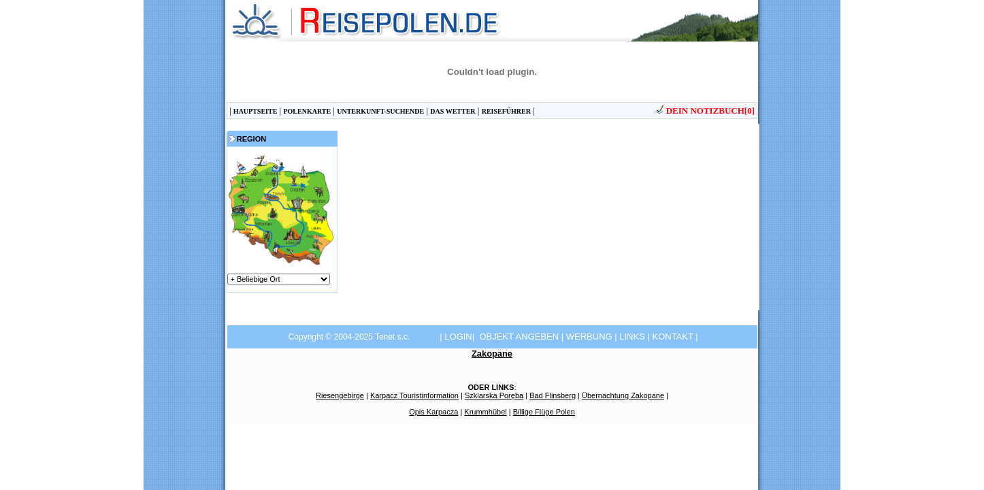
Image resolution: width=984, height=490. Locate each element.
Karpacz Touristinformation (414, 395)
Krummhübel (485, 412)
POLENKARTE (307, 111)
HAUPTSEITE (255, 111)
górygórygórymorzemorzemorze (278, 279)
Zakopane (492, 353)
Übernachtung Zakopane (623, 395)
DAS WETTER (452, 111)
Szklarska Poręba (494, 395)
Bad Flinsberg (552, 395)
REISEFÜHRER (506, 111)
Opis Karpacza (433, 412)
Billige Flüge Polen (544, 412)
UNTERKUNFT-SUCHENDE (380, 111)
